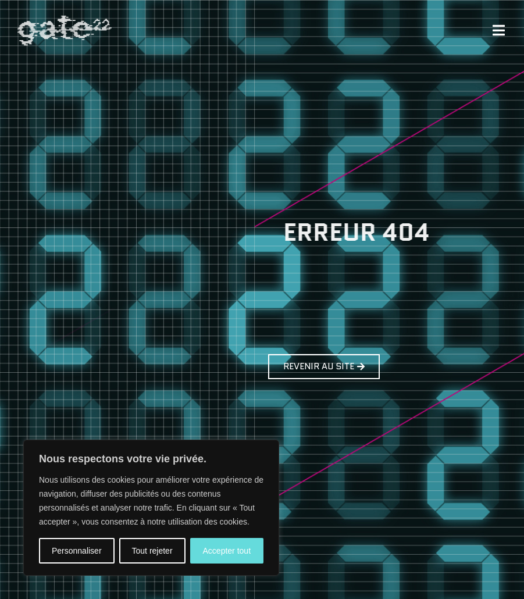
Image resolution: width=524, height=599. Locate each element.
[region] (151, 508)
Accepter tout (227, 550)
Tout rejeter (152, 550)
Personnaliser (77, 550)
